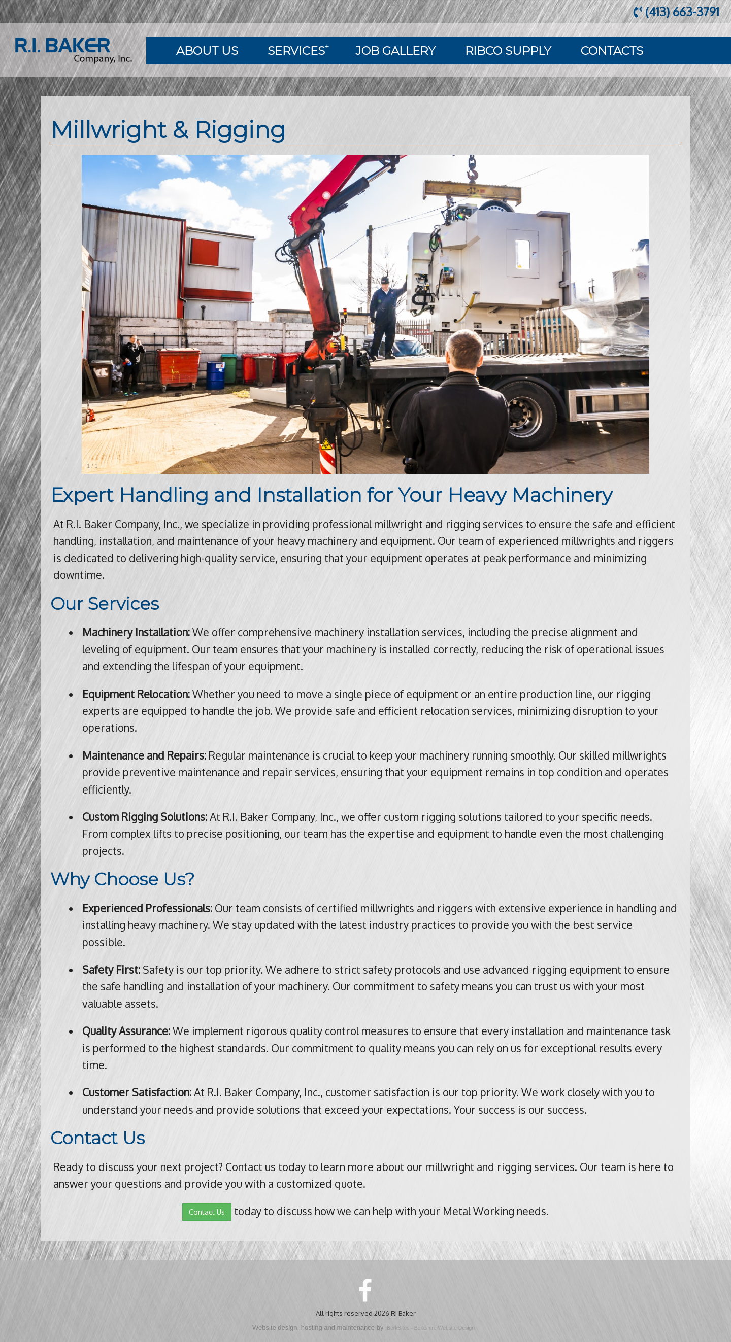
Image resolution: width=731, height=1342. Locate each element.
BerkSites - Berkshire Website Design (431, 1328)
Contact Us (207, 1212)
